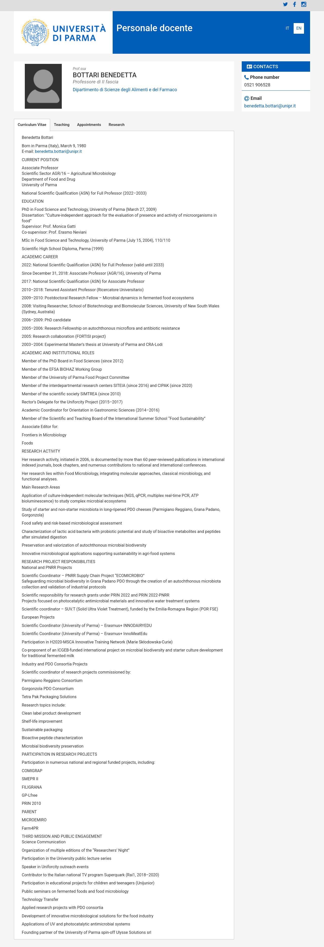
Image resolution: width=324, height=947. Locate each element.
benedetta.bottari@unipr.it (58, 151)
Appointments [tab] (89, 124)
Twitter (285, 4)
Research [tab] (117, 124)
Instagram (303, 4)
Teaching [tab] (62, 124)
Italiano (287, 28)
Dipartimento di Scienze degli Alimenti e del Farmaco (125, 89)
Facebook (294, 4)
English (298, 28)
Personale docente (154, 28)
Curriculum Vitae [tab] (32, 124)
